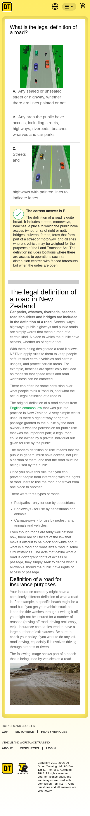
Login (51, 748)
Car (5, 731)
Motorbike (25, 731)
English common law (26, 408)
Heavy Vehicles (54, 731)
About (7, 748)
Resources (29, 748)
